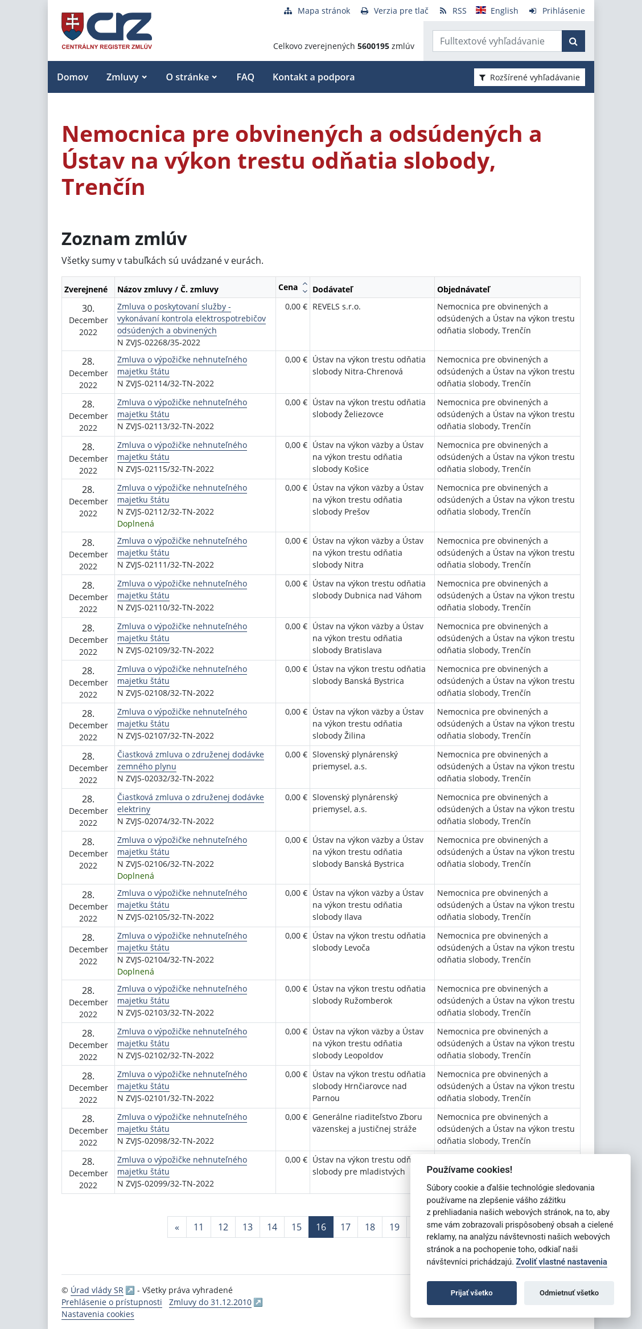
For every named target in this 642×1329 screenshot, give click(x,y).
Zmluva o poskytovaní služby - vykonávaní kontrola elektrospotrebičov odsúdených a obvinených (191, 318)
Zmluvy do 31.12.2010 (210, 1302)
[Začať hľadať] (573, 41)
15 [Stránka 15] (296, 1227)
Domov (72, 77)
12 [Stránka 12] (223, 1227)
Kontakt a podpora (314, 77)
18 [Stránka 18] (370, 1227)
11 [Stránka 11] (199, 1227)
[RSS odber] (452, 10)
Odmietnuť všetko (569, 1293)
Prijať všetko (472, 1293)
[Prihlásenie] (556, 10)
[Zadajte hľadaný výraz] (497, 41)
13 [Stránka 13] (247, 1227)
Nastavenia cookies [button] (97, 1313)
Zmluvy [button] (122, 77)
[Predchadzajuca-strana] (177, 1227)
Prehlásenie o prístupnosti (111, 1302)
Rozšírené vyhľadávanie (529, 77)
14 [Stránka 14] (272, 1227)
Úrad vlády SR (97, 1290)
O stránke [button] (187, 77)
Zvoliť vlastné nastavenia (561, 1262)
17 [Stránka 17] (345, 1227)
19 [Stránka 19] (394, 1227)
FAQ (245, 77)
